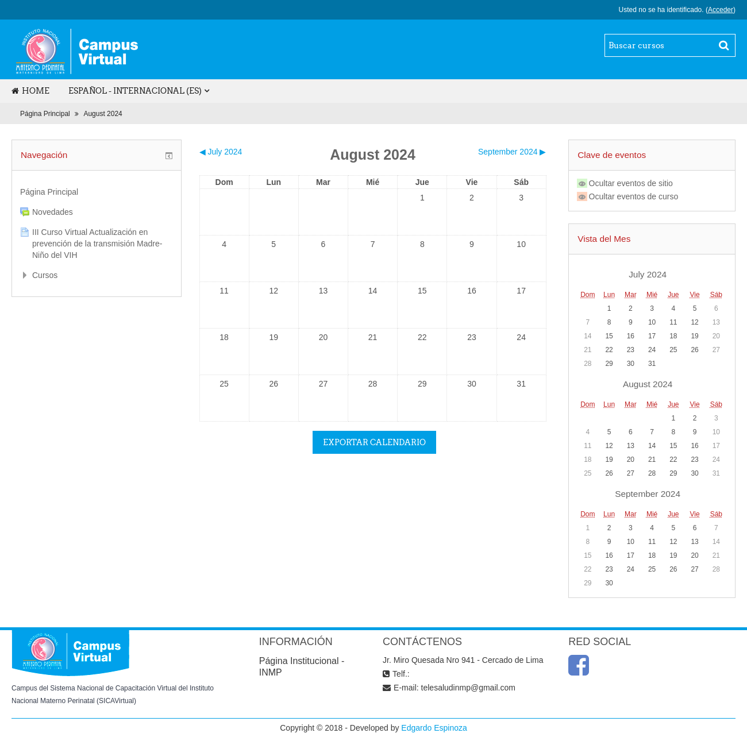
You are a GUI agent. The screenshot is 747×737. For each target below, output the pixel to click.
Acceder (720, 10)
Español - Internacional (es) (135, 91)
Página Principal (45, 114)
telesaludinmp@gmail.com (468, 687)
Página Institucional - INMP (302, 666)
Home (30, 91)
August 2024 (102, 114)
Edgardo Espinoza (434, 727)
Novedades (52, 212)
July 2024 (648, 274)
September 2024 (647, 494)
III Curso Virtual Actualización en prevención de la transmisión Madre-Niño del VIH (97, 243)
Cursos (44, 275)
